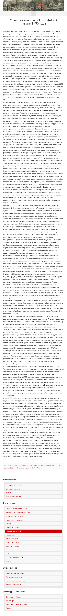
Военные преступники (14, 485)
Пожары (9, 523)
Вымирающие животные (15, 573)
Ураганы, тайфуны (12, 546)
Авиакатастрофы (12, 527)
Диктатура (10, 601)
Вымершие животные (14, 577)
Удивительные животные (15, 581)
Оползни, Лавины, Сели (14, 557)
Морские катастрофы (14, 531)
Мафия (8, 492)
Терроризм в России (13, 597)
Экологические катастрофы (16, 509)
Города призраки (12, 542)
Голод (8, 553)
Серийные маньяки (13, 489)
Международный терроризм (17, 604)
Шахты (8, 561)
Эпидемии (10, 550)
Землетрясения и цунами (15, 516)
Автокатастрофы (12, 538)
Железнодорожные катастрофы (18, 512)
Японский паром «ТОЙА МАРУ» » (29, 468)
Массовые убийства (13, 496)
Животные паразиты (13, 584)
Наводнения (10, 535)
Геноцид (9, 608)
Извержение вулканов (14, 520)
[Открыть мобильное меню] (33, 13)
